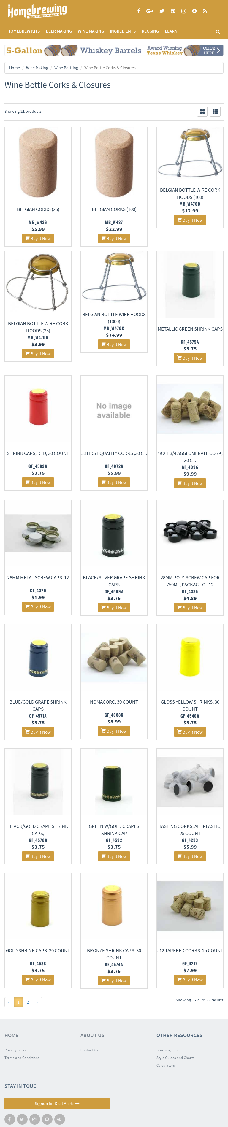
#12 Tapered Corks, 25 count (190, 930)
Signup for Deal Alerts (57, 1079)
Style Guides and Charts (175, 1033)
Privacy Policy (15, 1025)
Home (14, 67)
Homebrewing (46, 11)
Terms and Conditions (21, 1033)
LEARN (171, 31)
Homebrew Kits (23, 31)
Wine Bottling (66, 67)
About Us (92, 1011)
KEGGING (150, 31)
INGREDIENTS (123, 31)
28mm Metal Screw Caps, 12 (38, 569)
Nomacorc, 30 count (114, 689)
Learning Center (169, 1025)
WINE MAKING (91, 31)
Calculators (165, 1041)
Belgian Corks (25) (38, 209)
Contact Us (89, 1025)
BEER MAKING (59, 31)
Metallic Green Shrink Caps (190, 329)
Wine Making (37, 67)
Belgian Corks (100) (114, 209)
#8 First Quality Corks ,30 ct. (114, 448)
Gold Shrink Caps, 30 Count (38, 930)
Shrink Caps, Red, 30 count (38, 448)
